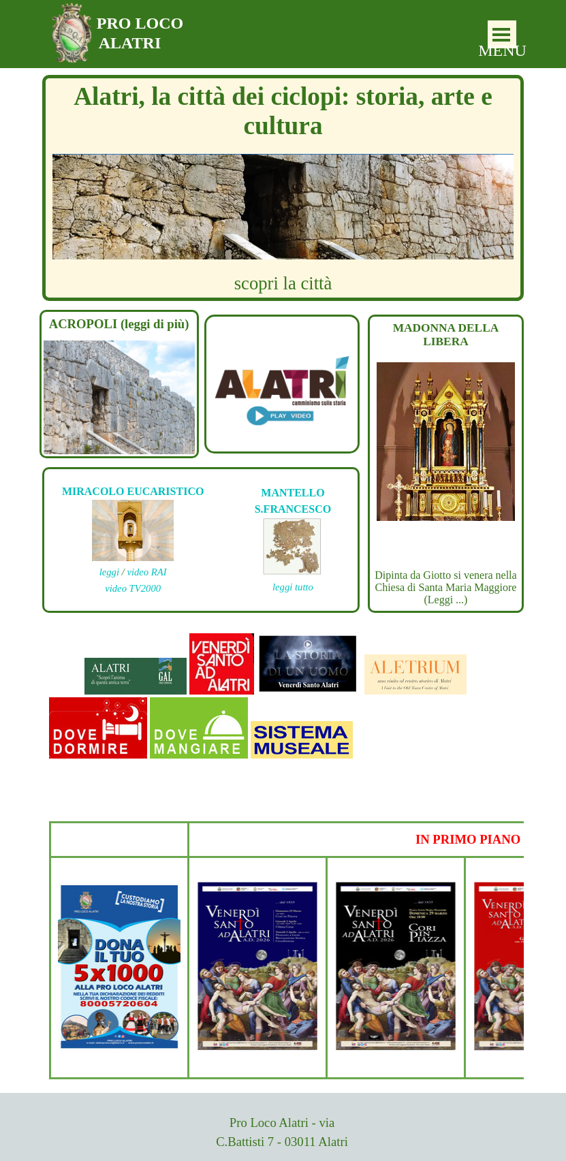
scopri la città (283, 283)
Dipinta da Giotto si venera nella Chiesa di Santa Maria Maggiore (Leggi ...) (445, 587)
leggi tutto (292, 587)
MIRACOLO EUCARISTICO (133, 491)
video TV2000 (133, 588)
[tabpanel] (282, 377)
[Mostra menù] (502, 34)
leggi (109, 572)
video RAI (146, 572)
